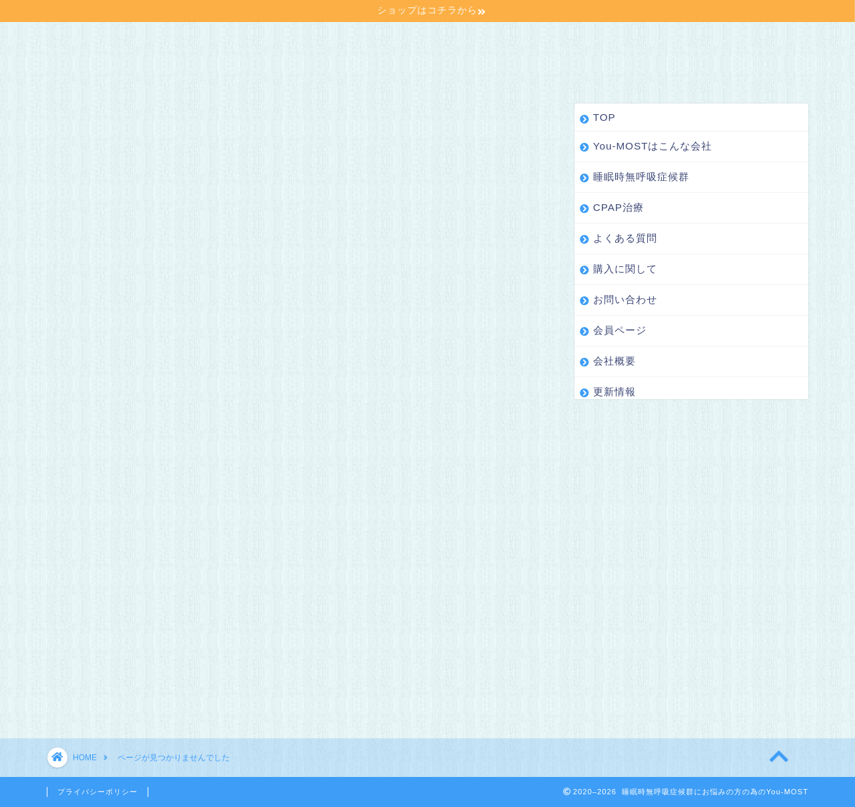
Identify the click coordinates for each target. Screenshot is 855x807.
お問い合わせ (715, 40)
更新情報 (247, 66)
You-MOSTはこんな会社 (180, 40)
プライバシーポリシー (97, 792)
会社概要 (171, 66)
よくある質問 (520, 40)
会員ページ (90, 66)
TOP (75, 40)
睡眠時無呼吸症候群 (322, 40)
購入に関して (618, 40)
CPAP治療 (429, 40)
